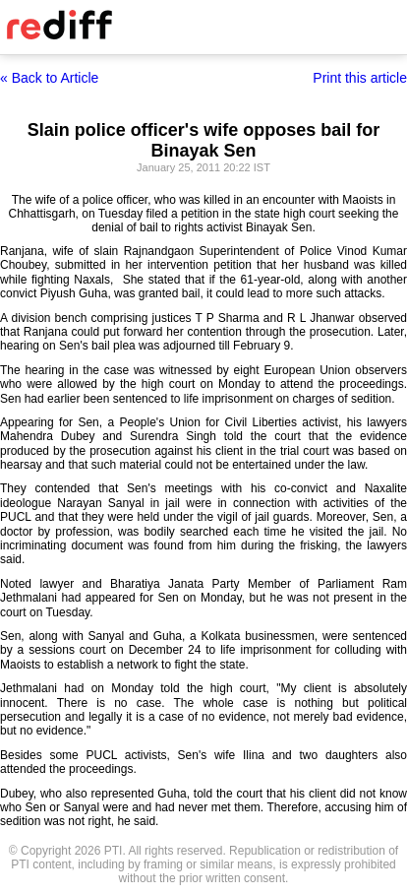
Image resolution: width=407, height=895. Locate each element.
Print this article (360, 78)
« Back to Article (49, 78)
